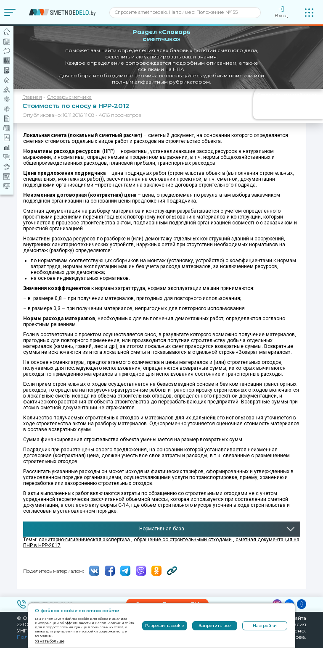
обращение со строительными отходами (183, 540)
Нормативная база (161, 529)
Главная (32, 97)
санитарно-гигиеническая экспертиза (84, 540)
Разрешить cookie (164, 625)
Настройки (265, 625)
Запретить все (215, 625)
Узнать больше (49, 641)
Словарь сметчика (69, 97)
